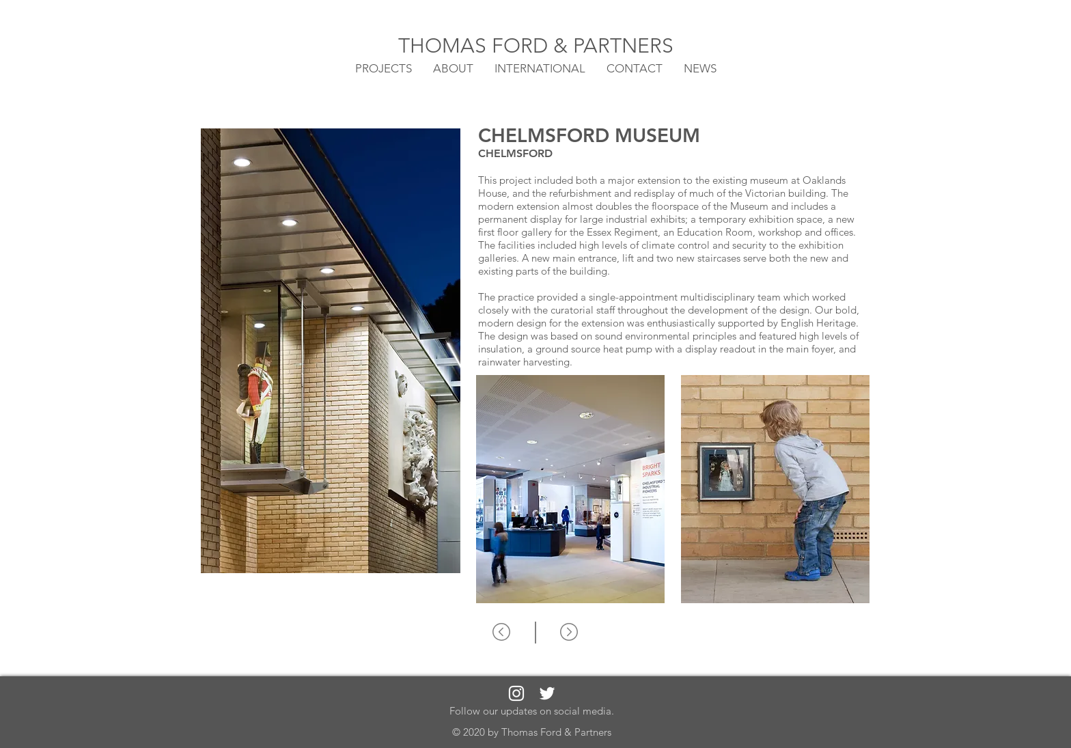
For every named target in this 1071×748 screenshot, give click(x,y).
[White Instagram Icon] (516, 693)
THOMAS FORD (475, 45)
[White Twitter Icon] (547, 693)
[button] (540, 67)
